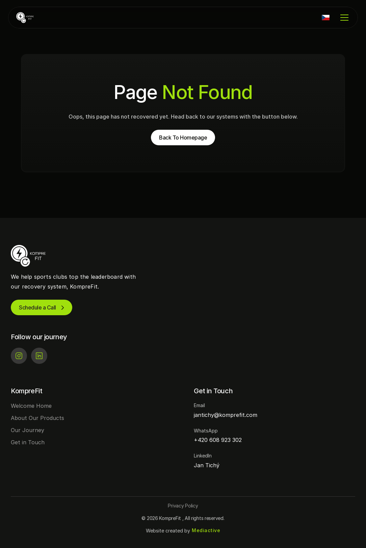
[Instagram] (19, 356)
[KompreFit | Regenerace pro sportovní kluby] (36, 17)
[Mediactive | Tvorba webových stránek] (206, 530)
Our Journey (27, 430)
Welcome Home (31, 405)
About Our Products (37, 418)
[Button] (183, 505)
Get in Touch (28, 442)
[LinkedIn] (39, 356)
